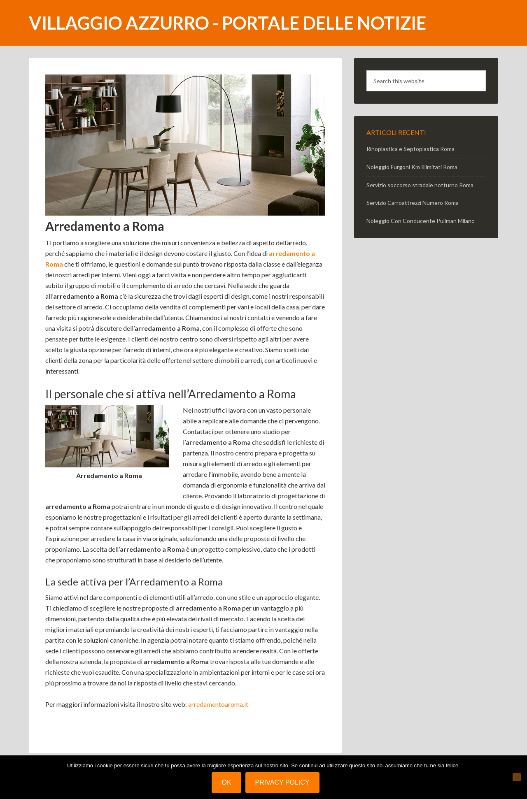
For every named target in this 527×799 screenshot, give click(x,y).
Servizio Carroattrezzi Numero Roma (412, 202)
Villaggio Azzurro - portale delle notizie (227, 22)
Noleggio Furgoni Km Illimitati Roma (411, 166)
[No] (517, 777)
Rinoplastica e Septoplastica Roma (410, 148)
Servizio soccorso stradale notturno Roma (419, 184)
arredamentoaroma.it (218, 704)
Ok (226, 782)
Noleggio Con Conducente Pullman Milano (420, 220)
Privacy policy (282, 782)
